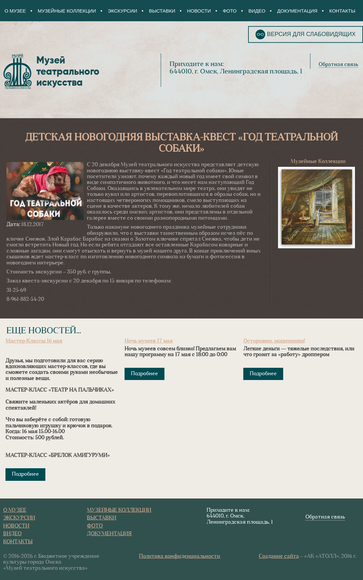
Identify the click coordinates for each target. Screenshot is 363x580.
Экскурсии (122, 11)
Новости (199, 11)
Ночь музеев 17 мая (148, 341)
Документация (297, 11)
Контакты (342, 11)
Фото (230, 11)
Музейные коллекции (67, 11)
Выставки (162, 11)
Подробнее (25, 474)
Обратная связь (338, 64)
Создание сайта (279, 556)
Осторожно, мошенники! (274, 341)
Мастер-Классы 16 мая (33, 341)
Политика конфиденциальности (179, 556)
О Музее (15, 11)
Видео (256, 11)
